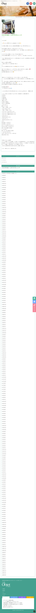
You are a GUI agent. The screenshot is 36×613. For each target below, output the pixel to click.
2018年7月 (4, 363)
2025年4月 (4, 199)
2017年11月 (4, 379)
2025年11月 (4, 185)
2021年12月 (4, 280)
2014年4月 (4, 441)
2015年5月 (4, 415)
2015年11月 (4, 403)
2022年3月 (4, 274)
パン (3, 592)
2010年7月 (4, 532)
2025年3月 (4, 201)
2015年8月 (4, 409)
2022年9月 (4, 262)
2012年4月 (4, 490)
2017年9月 (4, 383)
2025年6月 (4, 195)
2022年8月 (4, 264)
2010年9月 (4, 528)
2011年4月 (4, 514)
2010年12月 (4, 522)
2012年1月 (4, 496)
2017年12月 (4, 377)
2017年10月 (4, 381)
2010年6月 (4, 534)
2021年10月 (4, 284)
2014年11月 (4, 427)
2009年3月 (4, 564)
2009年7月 (4, 556)
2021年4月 (4, 296)
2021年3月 (4, 298)
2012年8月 (4, 482)
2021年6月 (4, 292)
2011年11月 (4, 500)
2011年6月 (4, 510)
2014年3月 (4, 443)
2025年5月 (4, 197)
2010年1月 (4, 544)
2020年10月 (4, 308)
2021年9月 (4, 286)
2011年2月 (4, 518)
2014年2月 (4, 445)
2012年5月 (4, 488)
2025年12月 (4, 183)
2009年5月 (4, 560)
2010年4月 (4, 538)
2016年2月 (4, 397)
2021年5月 (4, 294)
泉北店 (34, 302)
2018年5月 (4, 367)
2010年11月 (4, 524)
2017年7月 (4, 387)
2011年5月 (4, 512)
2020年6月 (4, 316)
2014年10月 (4, 429)
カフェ (14, 597)
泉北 (30, 597)
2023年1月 (4, 254)
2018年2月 (4, 373)
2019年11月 (4, 330)
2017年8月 (4, 385)
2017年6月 (4, 389)
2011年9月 (4, 504)
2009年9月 (4, 552)
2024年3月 (4, 225)
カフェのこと (4, 162)
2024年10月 (4, 211)
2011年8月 (4, 506)
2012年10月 (4, 478)
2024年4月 (4, 223)
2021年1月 (4, 302)
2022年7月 (4, 266)
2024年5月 (4, 221)
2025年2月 (4, 203)
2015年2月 (4, 421)
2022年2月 (4, 276)
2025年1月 (4, 205)
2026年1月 (4, 181)
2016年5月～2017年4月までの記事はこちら (9, 173)
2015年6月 (4, 413)
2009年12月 (4, 546)
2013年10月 (4, 453)
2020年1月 (4, 326)
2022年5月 (4, 270)
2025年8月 (4, 191)
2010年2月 (4, 542)
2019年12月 (4, 328)
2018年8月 (4, 361)
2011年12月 (4, 498)
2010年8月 (4, 530)
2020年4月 (4, 320)
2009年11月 (4, 548)
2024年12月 (4, 207)
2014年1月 (4, 447)
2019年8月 (4, 336)
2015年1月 (4, 423)
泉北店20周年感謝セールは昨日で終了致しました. (11, 167)
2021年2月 (4, 300)
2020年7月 (4, 314)
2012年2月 (4, 494)
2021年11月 (4, 282)
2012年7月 (4, 484)
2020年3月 (4, 322)
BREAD (34, 307)
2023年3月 (4, 250)
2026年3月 (4, 177)
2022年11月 (4, 258)
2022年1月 (4, 278)
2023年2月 (4, 252)
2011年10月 (4, 502)
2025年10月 (4, 187)
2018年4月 (4, 369)
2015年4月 (4, 417)
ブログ (4, 595)
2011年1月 (4, 520)
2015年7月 (4, 411)
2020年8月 (4, 312)
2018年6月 (4, 365)
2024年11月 (4, 209)
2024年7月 (4, 217)
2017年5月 (4, 391)
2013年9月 (4, 455)
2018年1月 (4, 375)
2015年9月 (4, 407)
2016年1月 (4, 399)
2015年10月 (4, 405)
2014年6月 (4, 437)
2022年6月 (4, 268)
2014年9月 (4, 431)
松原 (22, 597)
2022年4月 (4, 272)
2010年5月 (4, 536)
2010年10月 (4, 526)
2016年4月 (4, 393)
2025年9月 (4, 189)
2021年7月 (4, 290)
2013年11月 (4, 451)
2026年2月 (4, 179)
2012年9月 (4, 480)
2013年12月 (4, 449)
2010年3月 (4, 540)
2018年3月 (4, 371)
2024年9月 (4, 213)
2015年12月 (4, 401)
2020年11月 (4, 306)
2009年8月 (4, 554)
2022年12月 (4, 256)
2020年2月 (4, 324)
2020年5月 (4, 318)
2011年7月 (4, 508)
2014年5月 (4, 439)
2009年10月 (4, 550)
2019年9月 (4, 334)
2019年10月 (4, 332)
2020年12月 (4, 304)
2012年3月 (4, 492)
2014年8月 (4, 433)
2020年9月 (4, 310)
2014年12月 (4, 425)
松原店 (34, 299)
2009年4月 (4, 562)
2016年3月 (4, 395)
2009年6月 (4, 558)
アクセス (4, 593)
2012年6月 (4, 486)
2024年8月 (4, 215)
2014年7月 (4, 435)
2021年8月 (4, 288)
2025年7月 (4, 193)
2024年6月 (4, 219)
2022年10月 (4, 260)
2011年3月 (4, 516)
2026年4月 (4, 175)
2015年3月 (4, 419)
